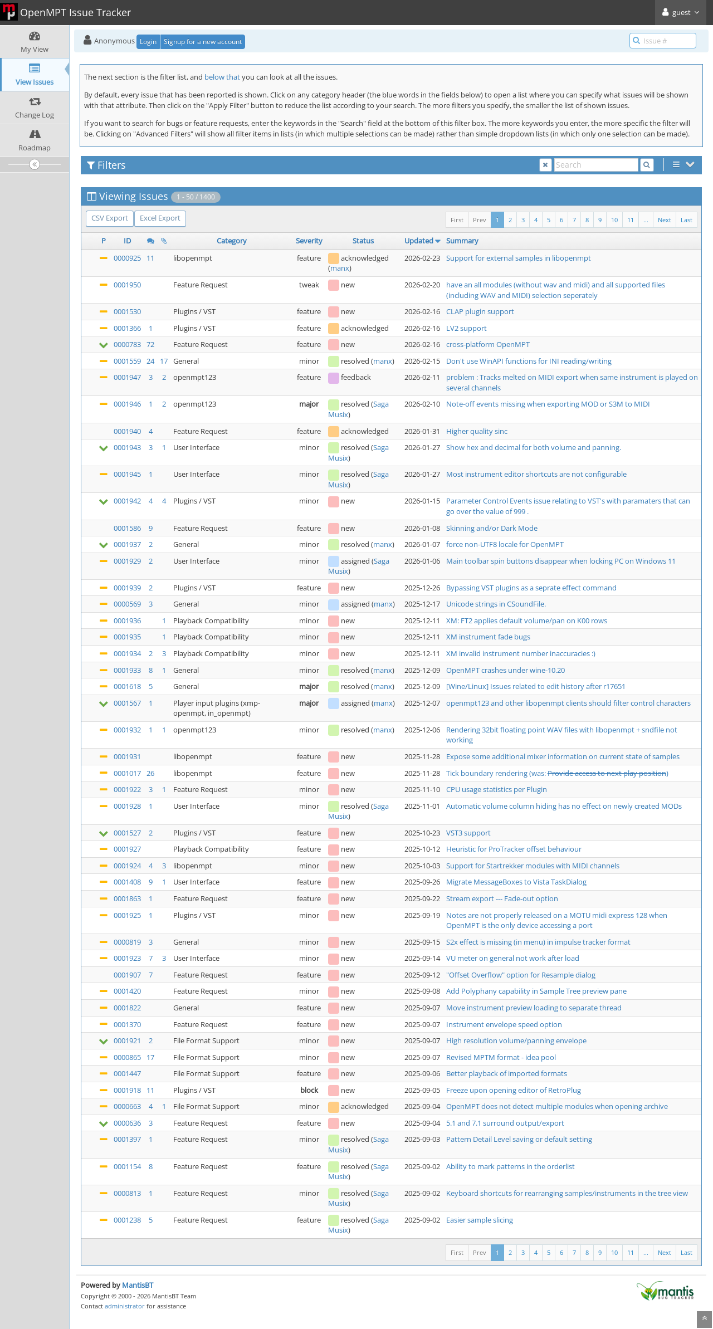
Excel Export (160, 218)
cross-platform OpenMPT (488, 344)
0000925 (127, 258)
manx (339, 268)
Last (686, 220)
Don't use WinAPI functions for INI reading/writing (529, 361)
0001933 (127, 670)
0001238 (127, 1220)
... (645, 220)
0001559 (127, 361)
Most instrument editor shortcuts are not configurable (536, 474)
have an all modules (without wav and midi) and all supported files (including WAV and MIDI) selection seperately (555, 290)
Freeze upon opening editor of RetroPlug (513, 1090)
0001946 (127, 404)
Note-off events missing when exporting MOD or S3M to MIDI (548, 404)
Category (232, 241)
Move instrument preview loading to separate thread (534, 1008)
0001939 (127, 588)
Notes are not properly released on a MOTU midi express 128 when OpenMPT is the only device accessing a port (556, 920)
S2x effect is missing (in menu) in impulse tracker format (538, 942)
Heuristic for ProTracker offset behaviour (514, 849)
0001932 (127, 730)
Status (363, 241)
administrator (125, 1306)
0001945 (127, 474)
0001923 (127, 958)
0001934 (127, 653)
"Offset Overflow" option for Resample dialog (520, 975)
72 (150, 344)
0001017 (127, 773)
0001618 (127, 686)
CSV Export (109, 218)
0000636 (127, 1123)
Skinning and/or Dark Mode (492, 528)
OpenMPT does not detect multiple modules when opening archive (557, 1106)
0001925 (127, 915)
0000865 (127, 1057)
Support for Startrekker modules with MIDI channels (532, 866)
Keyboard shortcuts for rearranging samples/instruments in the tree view (567, 1193)
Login (148, 41)
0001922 (127, 789)
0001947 (127, 377)
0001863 (127, 898)
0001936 (127, 620)
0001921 (127, 1040)
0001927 (127, 849)
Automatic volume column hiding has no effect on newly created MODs (564, 806)
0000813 (127, 1193)
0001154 (127, 1166)
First (457, 220)
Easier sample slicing (479, 1220)
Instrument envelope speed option (504, 1024)
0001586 (127, 528)
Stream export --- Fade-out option (502, 898)
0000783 (127, 344)
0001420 (127, 991)
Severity (309, 241)
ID (127, 241)
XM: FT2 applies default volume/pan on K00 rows (526, 620)
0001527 (127, 833)
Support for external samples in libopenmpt (518, 258)
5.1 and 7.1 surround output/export (505, 1123)
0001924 (127, 866)
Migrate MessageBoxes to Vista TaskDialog (516, 882)
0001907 (127, 975)
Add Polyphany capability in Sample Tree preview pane (536, 991)
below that (222, 77)
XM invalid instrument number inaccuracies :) (520, 653)
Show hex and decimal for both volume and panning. (533, 447)
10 (614, 220)
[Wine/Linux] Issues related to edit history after (524, 686)
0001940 (127, 431)
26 (150, 773)
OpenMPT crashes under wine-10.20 (505, 670)
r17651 (614, 686)
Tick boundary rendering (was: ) (557, 773)
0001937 (127, 544)
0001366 (127, 328)
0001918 (127, 1090)
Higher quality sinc (476, 431)
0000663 (127, 1106)
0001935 (127, 637)
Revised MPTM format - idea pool (501, 1057)
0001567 (127, 703)
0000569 (127, 604)
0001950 (127, 285)
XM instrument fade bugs (488, 637)
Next (664, 220)
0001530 (127, 311)
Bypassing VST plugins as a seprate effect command (531, 588)
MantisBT (137, 1285)
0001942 (127, 501)
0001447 (127, 1073)
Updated (418, 241)
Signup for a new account (203, 41)
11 (630, 220)
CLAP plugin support (480, 311)
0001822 (127, 1008)
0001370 (127, 1024)
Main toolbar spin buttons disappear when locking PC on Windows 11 (561, 561)
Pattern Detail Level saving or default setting (519, 1139)
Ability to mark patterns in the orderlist (510, 1166)
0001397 (127, 1139)
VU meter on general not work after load (512, 958)
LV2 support (466, 328)
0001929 (127, 561)
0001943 (127, 447)
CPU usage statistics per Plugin (496, 789)
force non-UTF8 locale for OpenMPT (505, 544)
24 (150, 361)
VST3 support (468, 833)
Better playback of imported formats (506, 1073)
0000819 (127, 942)
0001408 (127, 882)
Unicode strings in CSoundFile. (496, 604)
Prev (479, 220)
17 (164, 361)
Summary (462, 241)
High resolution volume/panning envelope (516, 1040)
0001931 (127, 756)
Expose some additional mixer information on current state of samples (563, 756)
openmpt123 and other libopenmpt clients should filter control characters (568, 703)
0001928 (127, 806)
